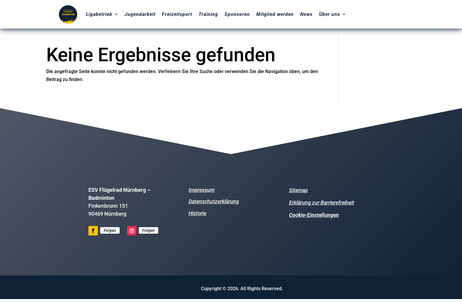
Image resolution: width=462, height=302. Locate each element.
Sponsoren (237, 14)
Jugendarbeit (140, 14)
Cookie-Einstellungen (314, 215)
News (306, 14)
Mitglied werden (275, 14)
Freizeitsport (177, 14)
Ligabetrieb (99, 14)
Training (208, 14)
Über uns (329, 14)
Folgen (110, 230)
